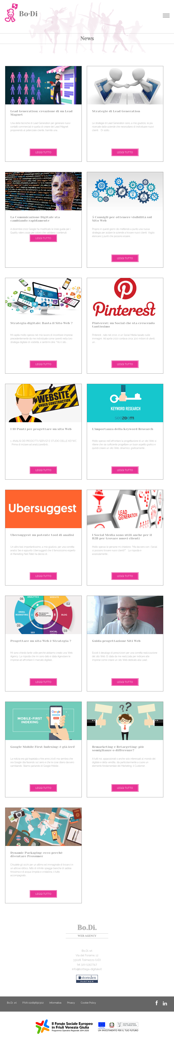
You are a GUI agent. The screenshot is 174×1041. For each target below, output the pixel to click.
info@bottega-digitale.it (87, 969)
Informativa (55, 1002)
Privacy (71, 1002)
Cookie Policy (88, 1002)
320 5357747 (89, 964)
